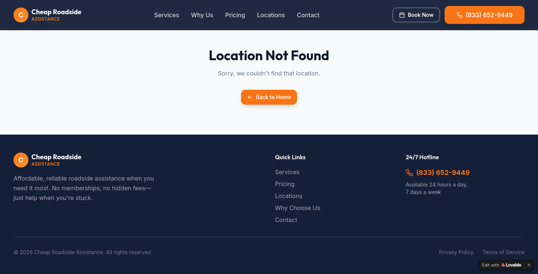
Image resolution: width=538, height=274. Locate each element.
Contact (308, 15)
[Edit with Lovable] (501, 265)
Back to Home (269, 97)
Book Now (416, 15)
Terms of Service (503, 252)
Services (166, 15)
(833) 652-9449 (438, 172)
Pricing (235, 15)
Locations (271, 15)
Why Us (202, 15)
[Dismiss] (529, 265)
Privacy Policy (456, 252)
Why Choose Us (297, 208)
